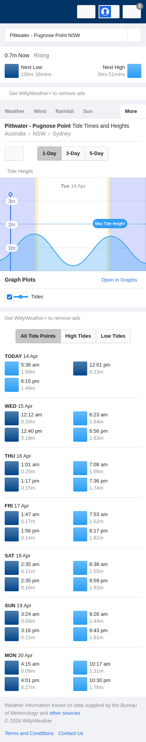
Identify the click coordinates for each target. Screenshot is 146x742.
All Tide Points (38, 336)
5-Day (96, 153)
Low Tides (113, 336)
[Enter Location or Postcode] (73, 35)
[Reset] (121, 35)
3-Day (73, 153)
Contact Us (70, 733)
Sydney (62, 133)
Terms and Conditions (29, 733)
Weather (15, 111)
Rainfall (65, 111)
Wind (40, 111)
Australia (15, 133)
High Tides (78, 336)
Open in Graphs (119, 280)
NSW (39, 133)
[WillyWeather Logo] (17, 12)
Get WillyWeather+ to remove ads (47, 93)
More (131, 111)
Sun (88, 111)
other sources (64, 713)
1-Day (49, 153)
